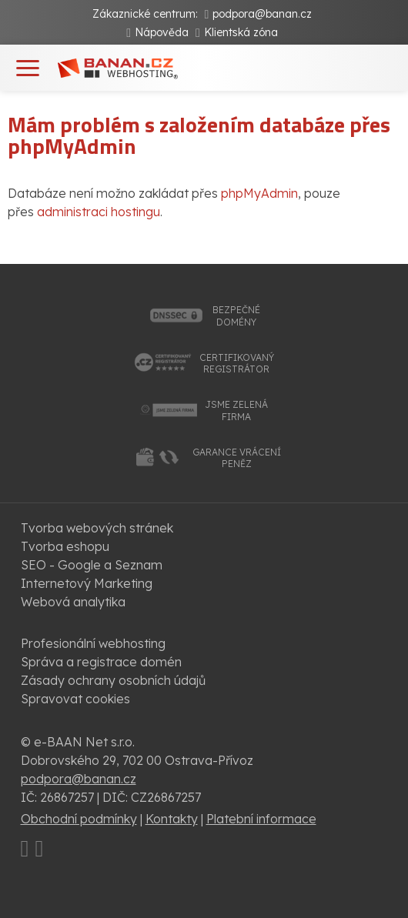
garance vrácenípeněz (236, 458)
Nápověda (162, 32)
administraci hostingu (98, 211)
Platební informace (261, 818)
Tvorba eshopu (65, 546)
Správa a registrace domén (101, 661)
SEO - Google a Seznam (91, 564)
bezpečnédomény (236, 316)
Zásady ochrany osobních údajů (113, 680)
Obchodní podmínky (79, 818)
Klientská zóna (241, 32)
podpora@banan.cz (262, 14)
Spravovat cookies (75, 698)
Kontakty (171, 818)
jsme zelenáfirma (236, 410)
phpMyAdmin (259, 193)
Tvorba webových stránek (97, 528)
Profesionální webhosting (93, 643)
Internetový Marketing (86, 583)
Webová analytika (73, 601)
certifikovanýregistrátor (236, 364)
